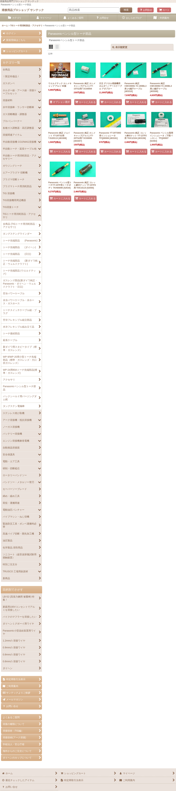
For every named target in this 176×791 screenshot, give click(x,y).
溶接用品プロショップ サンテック (23, 10)
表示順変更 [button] (119, 47)
